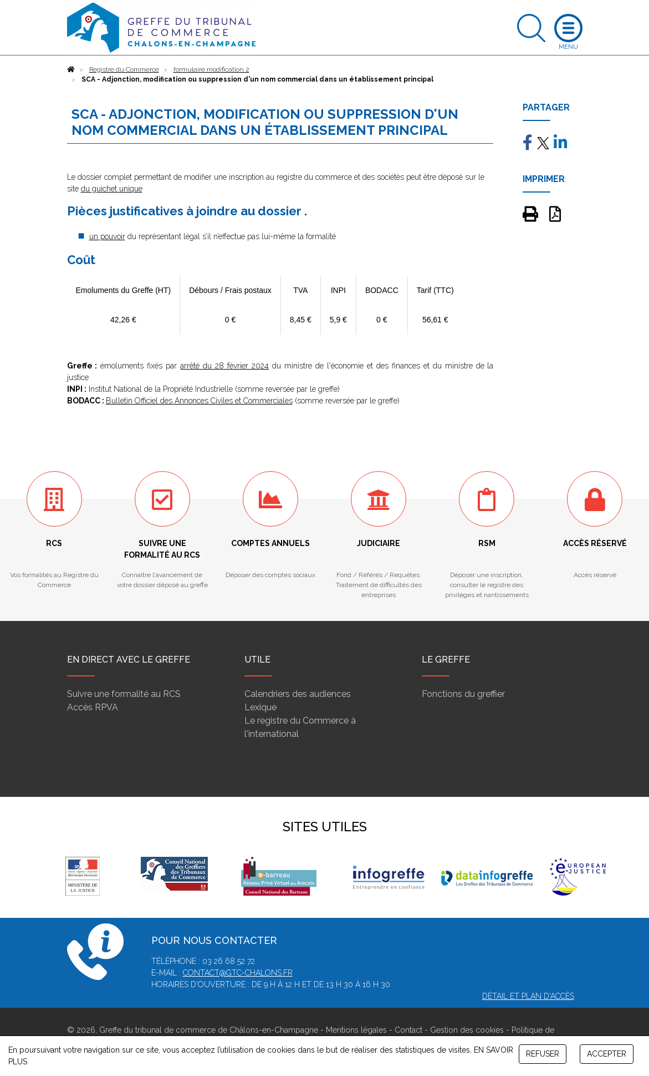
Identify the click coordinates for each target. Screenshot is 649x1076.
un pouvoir (107, 236)
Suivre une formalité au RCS (124, 694)
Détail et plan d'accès (528, 996)
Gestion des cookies (467, 1030)
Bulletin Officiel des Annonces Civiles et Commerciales (199, 400)
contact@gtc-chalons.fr (238, 972)
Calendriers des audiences (297, 694)
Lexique (260, 707)
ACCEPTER (606, 1053)
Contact (408, 1030)
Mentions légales (356, 1030)
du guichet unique (111, 188)
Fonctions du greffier (463, 694)
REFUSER (542, 1053)
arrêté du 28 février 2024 (224, 365)
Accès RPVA (92, 707)
